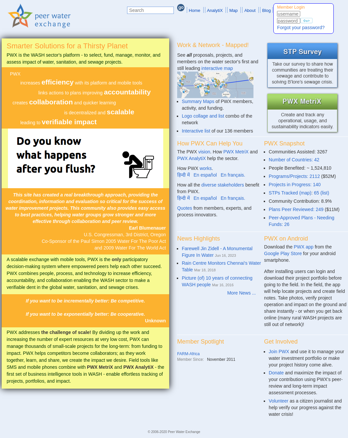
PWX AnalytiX (191, 158)
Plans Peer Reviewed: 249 (296, 209)
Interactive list (196, 131)
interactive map (217, 68)
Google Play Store (283, 253)
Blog (266, 10)
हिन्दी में (183, 175)
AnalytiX (215, 10)
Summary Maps (198, 101)
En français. (233, 175)
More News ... (244, 293)
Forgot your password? (300, 27)
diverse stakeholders (222, 185)
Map (233, 10)
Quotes (184, 208)
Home (194, 10)
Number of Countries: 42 (294, 159)
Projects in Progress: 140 (294, 184)
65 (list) (321, 192)
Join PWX (279, 351)
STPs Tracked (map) (290, 192)
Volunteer (278, 401)
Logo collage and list (203, 116)
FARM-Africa (188, 354)
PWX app (303, 246)
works (206, 168)
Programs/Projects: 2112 (294, 176)
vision (204, 151)
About (249, 10)
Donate (276, 372)
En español (205, 175)
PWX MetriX (235, 151)
